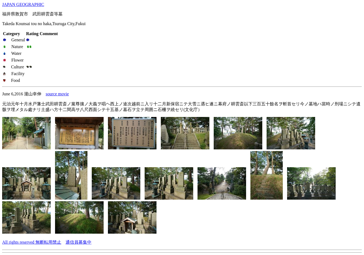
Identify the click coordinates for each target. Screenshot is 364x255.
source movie (57, 94)
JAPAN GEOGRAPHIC (23, 4)
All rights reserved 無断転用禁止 (31, 242)
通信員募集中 (78, 242)
